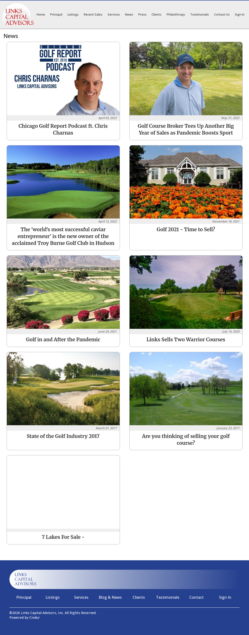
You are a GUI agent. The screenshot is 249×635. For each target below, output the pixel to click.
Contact (196, 597)
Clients (156, 14)
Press (142, 14)
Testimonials (199, 14)
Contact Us (222, 14)
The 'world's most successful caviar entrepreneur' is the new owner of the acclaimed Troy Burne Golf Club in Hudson (63, 236)
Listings (73, 14)
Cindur (34, 617)
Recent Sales (93, 14)
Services (114, 14)
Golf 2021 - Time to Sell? (186, 230)
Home (41, 14)
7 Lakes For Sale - (63, 537)
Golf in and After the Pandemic (63, 340)
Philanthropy (176, 14)
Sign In (240, 14)
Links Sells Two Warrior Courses (186, 340)
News (129, 14)
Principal (56, 14)
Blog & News (110, 597)
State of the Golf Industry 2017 (63, 436)
